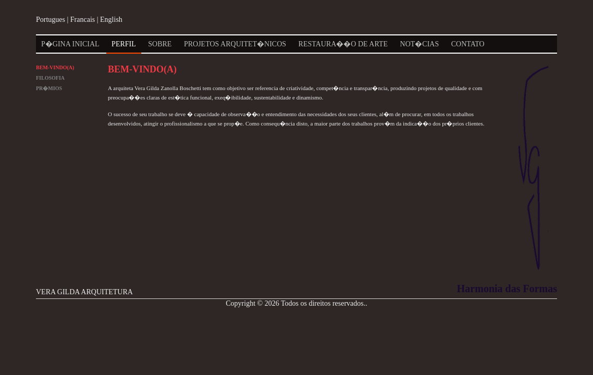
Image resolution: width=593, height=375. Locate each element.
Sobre (159, 44)
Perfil (124, 44)
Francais (82, 19)
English (111, 19)
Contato (468, 44)
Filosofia (50, 78)
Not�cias (419, 44)
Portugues (50, 19)
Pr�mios (49, 88)
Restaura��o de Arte (343, 44)
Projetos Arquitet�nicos (235, 44)
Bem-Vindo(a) (55, 67)
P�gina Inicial (70, 44)
